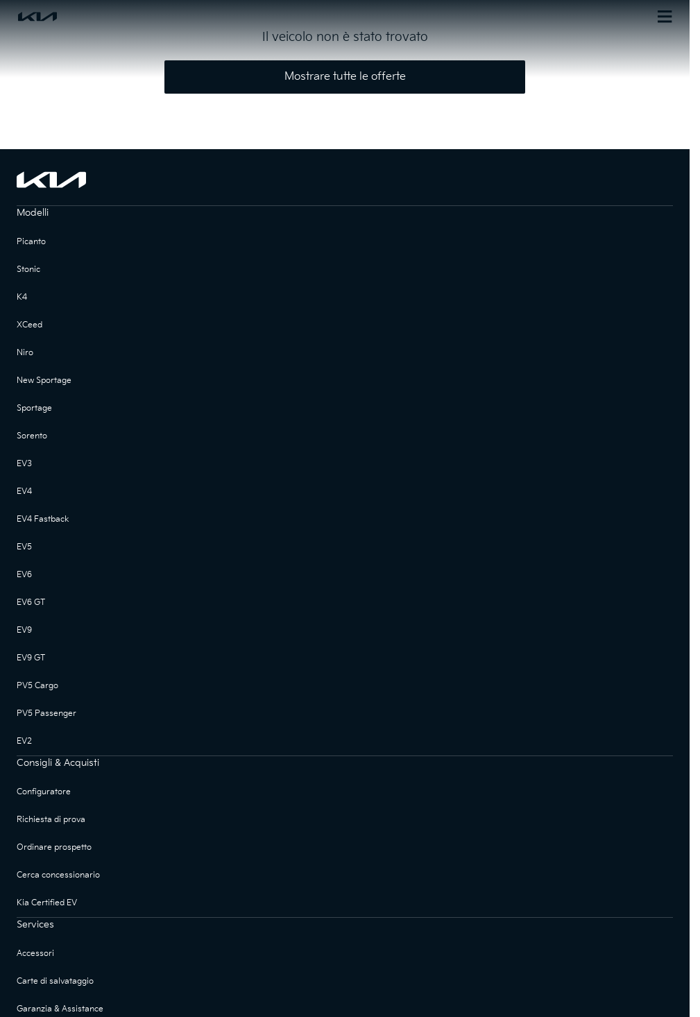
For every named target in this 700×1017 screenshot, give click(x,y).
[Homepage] (181, 17)
